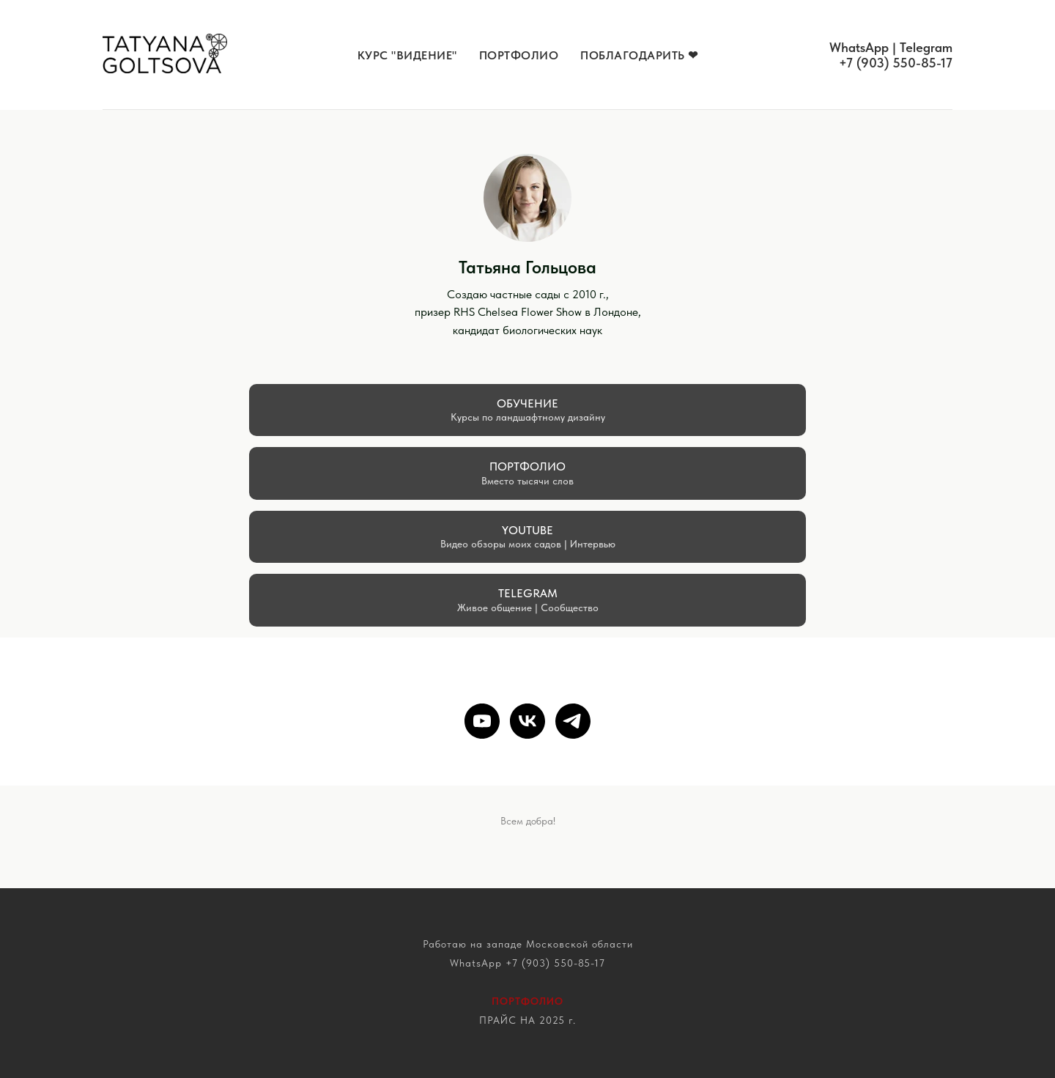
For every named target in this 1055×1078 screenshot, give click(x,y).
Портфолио (519, 55)
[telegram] (573, 721)
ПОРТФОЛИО (527, 1001)
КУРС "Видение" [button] (407, 55)
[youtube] (482, 721)
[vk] (527, 721)
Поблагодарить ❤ (639, 55)
